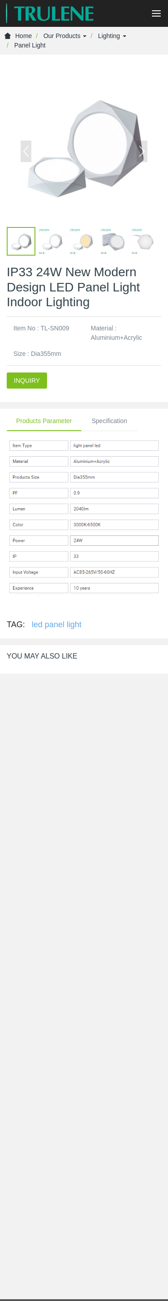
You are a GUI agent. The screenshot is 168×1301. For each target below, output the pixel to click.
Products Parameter (44, 420)
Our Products (64, 35)
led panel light (57, 624)
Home (18, 35)
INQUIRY (27, 380)
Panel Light (30, 45)
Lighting (112, 35)
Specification (109, 420)
